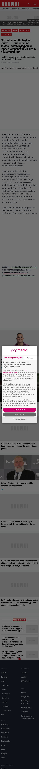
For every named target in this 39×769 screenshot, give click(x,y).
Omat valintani (20, 414)
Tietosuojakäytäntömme (19, 419)
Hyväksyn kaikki (19, 410)
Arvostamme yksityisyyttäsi (12, 357)
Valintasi (30, 358)
